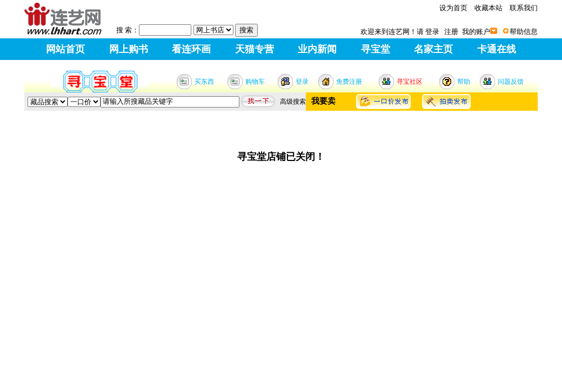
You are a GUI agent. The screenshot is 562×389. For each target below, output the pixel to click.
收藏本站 (488, 8)
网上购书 (128, 49)
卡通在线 (496, 49)
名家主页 (433, 49)
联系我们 (524, 8)
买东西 (204, 81)
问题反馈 (511, 81)
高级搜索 (293, 101)
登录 (432, 32)
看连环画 (191, 49)
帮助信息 (524, 32)
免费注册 (349, 81)
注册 (451, 32)
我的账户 (476, 32)
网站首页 (65, 49)
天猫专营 (254, 49)
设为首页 (453, 8)
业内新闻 (317, 49)
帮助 (463, 81)
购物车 (255, 81)
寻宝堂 (375, 49)
